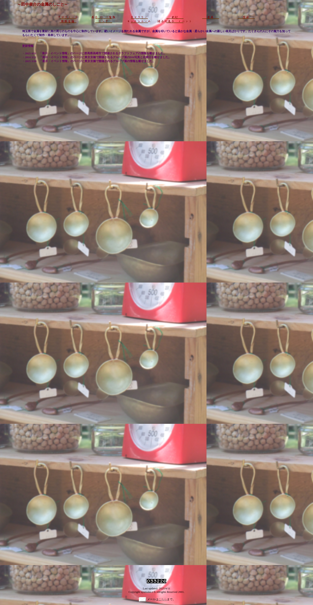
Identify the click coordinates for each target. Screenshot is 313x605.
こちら (162, 599)
